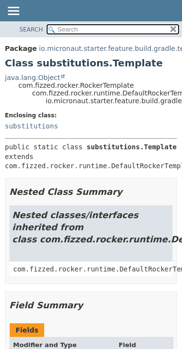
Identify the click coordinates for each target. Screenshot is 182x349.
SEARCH (31, 29)
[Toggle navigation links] (13, 11)
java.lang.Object (32, 77)
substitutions (31, 126)
